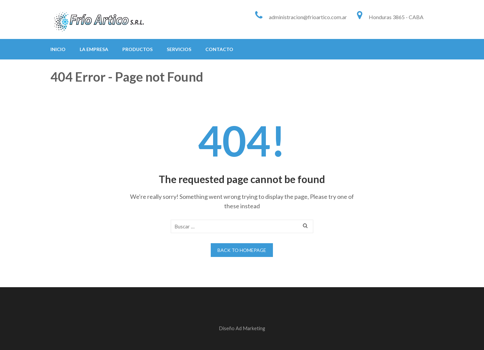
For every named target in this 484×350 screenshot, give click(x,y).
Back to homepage (241, 250)
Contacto (219, 49)
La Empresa (94, 49)
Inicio (58, 49)
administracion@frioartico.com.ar (308, 17)
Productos (137, 49)
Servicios (179, 49)
